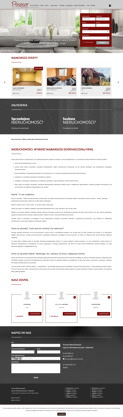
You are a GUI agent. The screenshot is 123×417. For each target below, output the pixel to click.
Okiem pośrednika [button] (80, 5)
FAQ (88, 5)
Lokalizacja (85, 29)
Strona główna (34, 5)
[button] (5, 82)
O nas (41, 5)
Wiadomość (15, 362)
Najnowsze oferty (24, 58)
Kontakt (93, 5)
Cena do (98, 22)
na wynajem (72, 388)
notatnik (62, 5)
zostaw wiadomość (35, 314)
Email (38, 349)
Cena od (84, 22)
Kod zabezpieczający (17, 356)
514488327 (19, 316)
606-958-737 (53, 316)
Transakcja (99, 16)
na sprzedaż (98, 388)
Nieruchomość (86, 16)
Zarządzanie (69, 5)
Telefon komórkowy (18, 349)
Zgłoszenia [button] (54, 5)
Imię (12, 342)
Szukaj (103, 42)
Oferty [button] (47, 5)
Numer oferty (85, 35)
